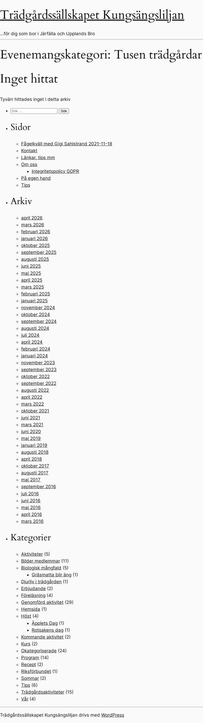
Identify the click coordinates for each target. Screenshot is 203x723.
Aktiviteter (32, 554)
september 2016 (38, 486)
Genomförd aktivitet (42, 602)
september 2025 (38, 252)
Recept (28, 664)
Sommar (30, 678)
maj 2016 (31, 507)
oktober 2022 (35, 376)
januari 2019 (34, 445)
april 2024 (32, 342)
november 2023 (38, 362)
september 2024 (39, 321)
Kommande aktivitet (42, 637)
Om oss (29, 164)
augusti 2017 (34, 472)
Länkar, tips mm (38, 157)
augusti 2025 (35, 259)
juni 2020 (31, 431)
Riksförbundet (36, 671)
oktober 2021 (35, 411)
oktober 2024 (35, 314)
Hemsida (30, 609)
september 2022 (38, 383)
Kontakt (29, 150)
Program (30, 657)
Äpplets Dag (45, 623)
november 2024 (38, 307)
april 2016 (31, 514)
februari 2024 (35, 349)
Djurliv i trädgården (41, 581)
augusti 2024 (35, 328)
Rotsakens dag (47, 630)
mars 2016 (32, 521)
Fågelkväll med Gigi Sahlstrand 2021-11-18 (66, 143)
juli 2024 (30, 335)
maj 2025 (31, 273)
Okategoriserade (39, 650)
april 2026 (32, 218)
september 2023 (39, 369)
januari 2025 (34, 300)
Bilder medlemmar (40, 561)
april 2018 (31, 459)
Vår (24, 699)
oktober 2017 (35, 466)
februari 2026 (35, 231)
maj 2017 (30, 479)
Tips (25, 185)
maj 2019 (31, 438)
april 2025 (31, 280)
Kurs (25, 643)
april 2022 (31, 397)
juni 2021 (30, 417)
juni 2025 (31, 266)
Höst (26, 616)
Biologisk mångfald (41, 568)
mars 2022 (32, 404)
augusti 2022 (35, 390)
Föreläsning (33, 595)
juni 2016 (30, 500)
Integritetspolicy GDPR (55, 171)
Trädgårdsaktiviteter (42, 692)
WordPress (112, 715)
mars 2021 (32, 424)
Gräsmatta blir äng (51, 574)
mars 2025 (32, 287)
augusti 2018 (34, 452)
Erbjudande (33, 588)
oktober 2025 (35, 245)
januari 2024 (34, 355)
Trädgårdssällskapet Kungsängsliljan (92, 15)
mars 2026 (32, 224)
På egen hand (36, 178)
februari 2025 (35, 294)
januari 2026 (34, 238)
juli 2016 (30, 493)
